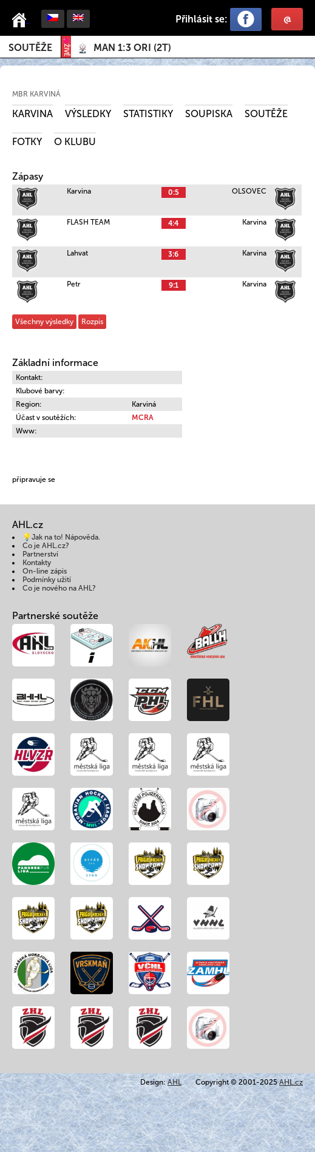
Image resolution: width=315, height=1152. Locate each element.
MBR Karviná (36, 94)
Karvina (32, 114)
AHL (174, 1082)
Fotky (27, 141)
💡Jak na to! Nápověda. (61, 537)
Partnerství (40, 554)
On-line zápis (44, 571)
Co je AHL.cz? (45, 545)
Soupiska (208, 114)
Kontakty (36, 562)
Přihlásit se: (201, 19)
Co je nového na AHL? (59, 588)
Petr (74, 284)
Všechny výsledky (44, 321)
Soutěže (30, 47)
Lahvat (77, 253)
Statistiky (148, 114)
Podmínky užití (46, 579)
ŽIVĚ (66, 47)
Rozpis (92, 321)
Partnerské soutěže (55, 616)
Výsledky (88, 114)
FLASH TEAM (88, 222)
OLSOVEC (249, 191)
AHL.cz (291, 1082)
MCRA (143, 417)
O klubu (75, 141)
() (132, 47)
